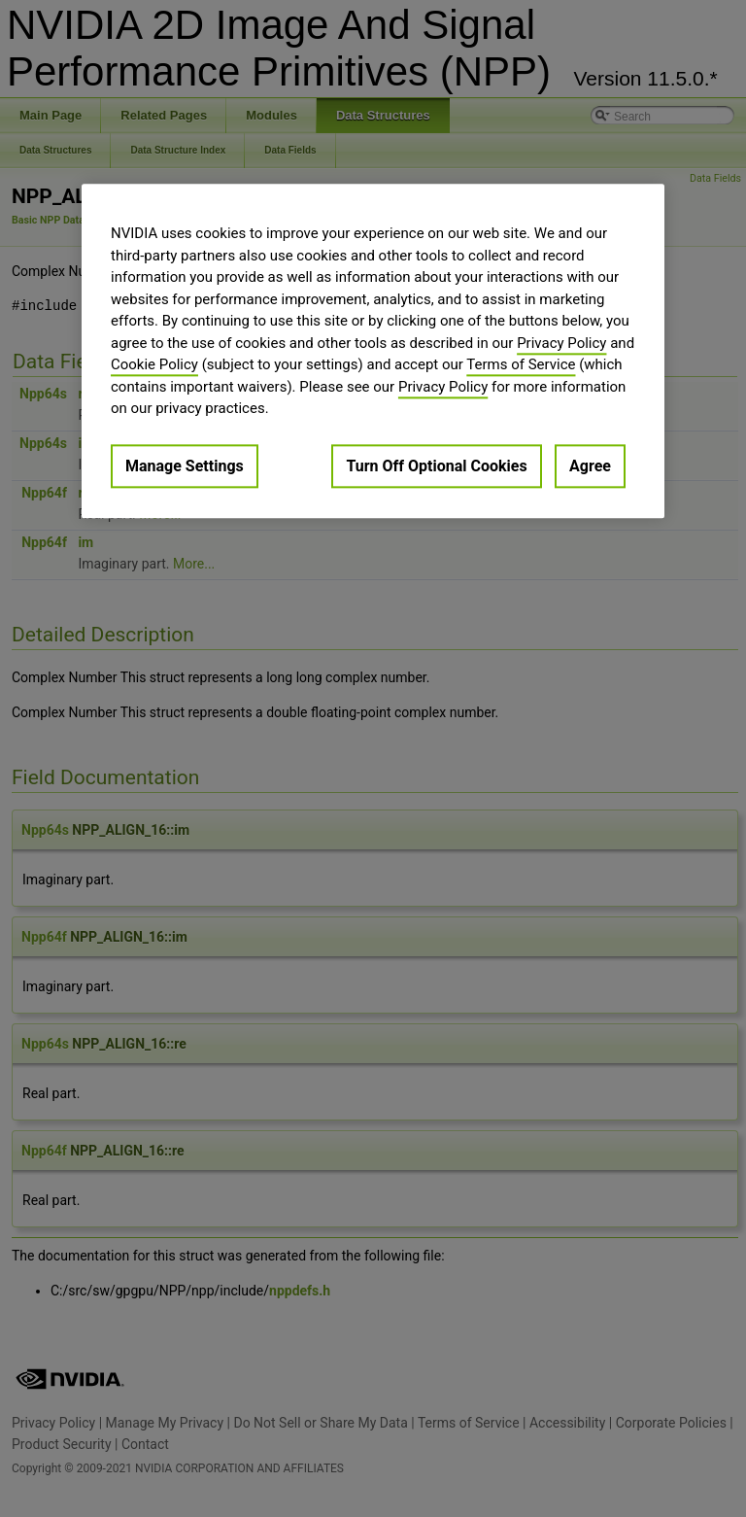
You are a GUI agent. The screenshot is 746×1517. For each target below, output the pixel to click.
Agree (590, 466)
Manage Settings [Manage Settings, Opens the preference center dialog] (184, 466)
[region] (373, 350)
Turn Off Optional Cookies (436, 466)
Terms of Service (520, 364)
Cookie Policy (154, 364)
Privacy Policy (561, 343)
